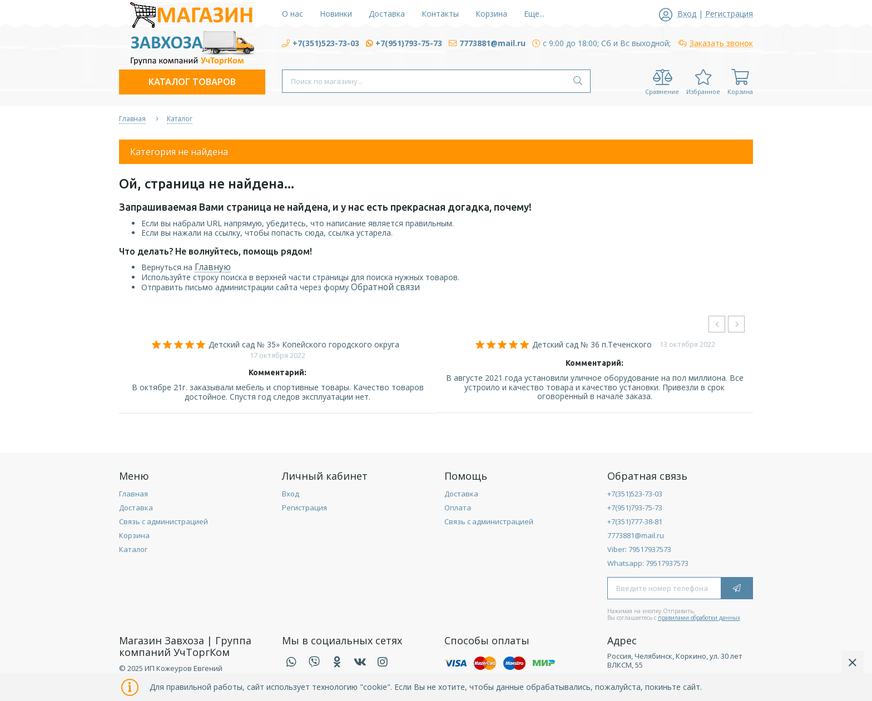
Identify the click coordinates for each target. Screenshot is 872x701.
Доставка (136, 508)
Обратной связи (385, 287)
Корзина (134, 535)
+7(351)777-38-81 (634, 521)
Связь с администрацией (163, 521)
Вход (290, 494)
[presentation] (716, 324)
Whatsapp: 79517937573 (647, 563)
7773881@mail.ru (635, 535)
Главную (213, 267)
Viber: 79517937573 (639, 549)
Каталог (133, 549)
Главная (133, 494)
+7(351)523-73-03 (634, 494)
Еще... (534, 13)
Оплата (457, 508)
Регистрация (304, 508)
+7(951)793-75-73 (634, 508)
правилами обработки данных (699, 618)
